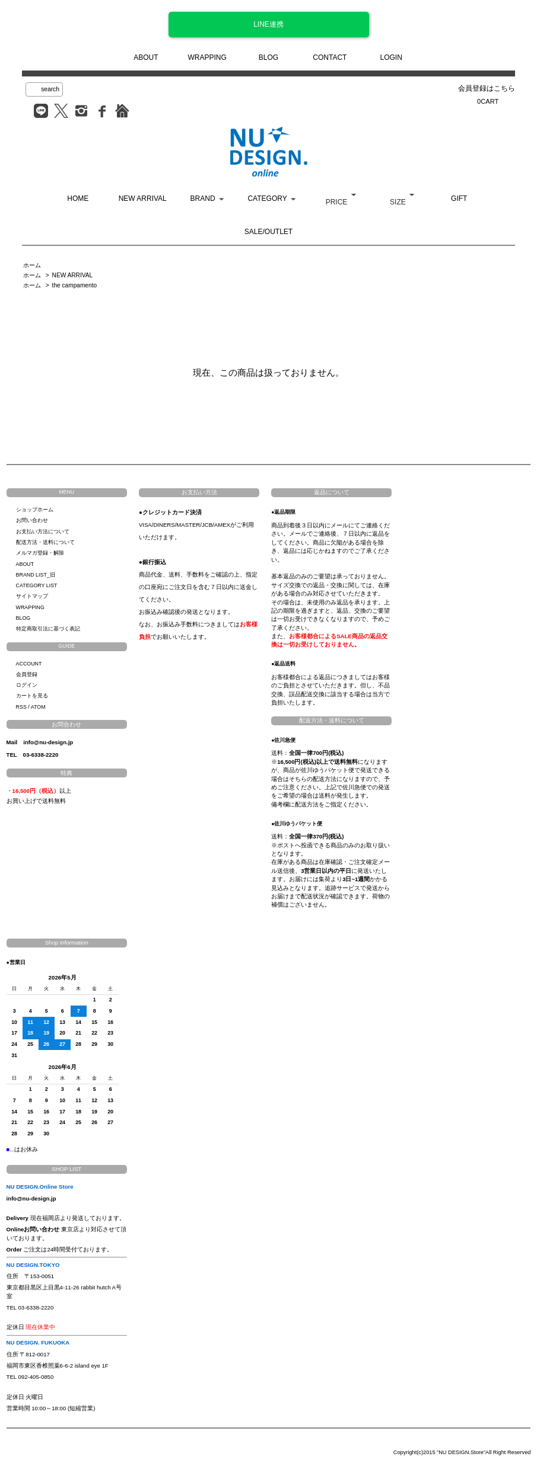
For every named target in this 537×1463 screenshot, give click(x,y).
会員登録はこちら (486, 88)
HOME (77, 198)
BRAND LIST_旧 (35, 575)
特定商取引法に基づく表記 (48, 629)
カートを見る (32, 696)
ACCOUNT (29, 664)
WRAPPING (207, 57)
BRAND (202, 198)
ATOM (38, 707)
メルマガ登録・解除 (40, 553)
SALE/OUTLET (268, 232)
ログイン (26, 685)
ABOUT (146, 57)
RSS (21, 707)
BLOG (268, 57)
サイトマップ (32, 596)
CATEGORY (267, 198)
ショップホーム (34, 510)
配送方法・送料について (45, 542)
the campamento (74, 285)
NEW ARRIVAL (143, 198)
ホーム (32, 265)
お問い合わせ (32, 520)
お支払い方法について (42, 531)
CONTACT (330, 57)
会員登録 (26, 674)
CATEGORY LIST (37, 585)
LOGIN (391, 57)
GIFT (459, 198)
